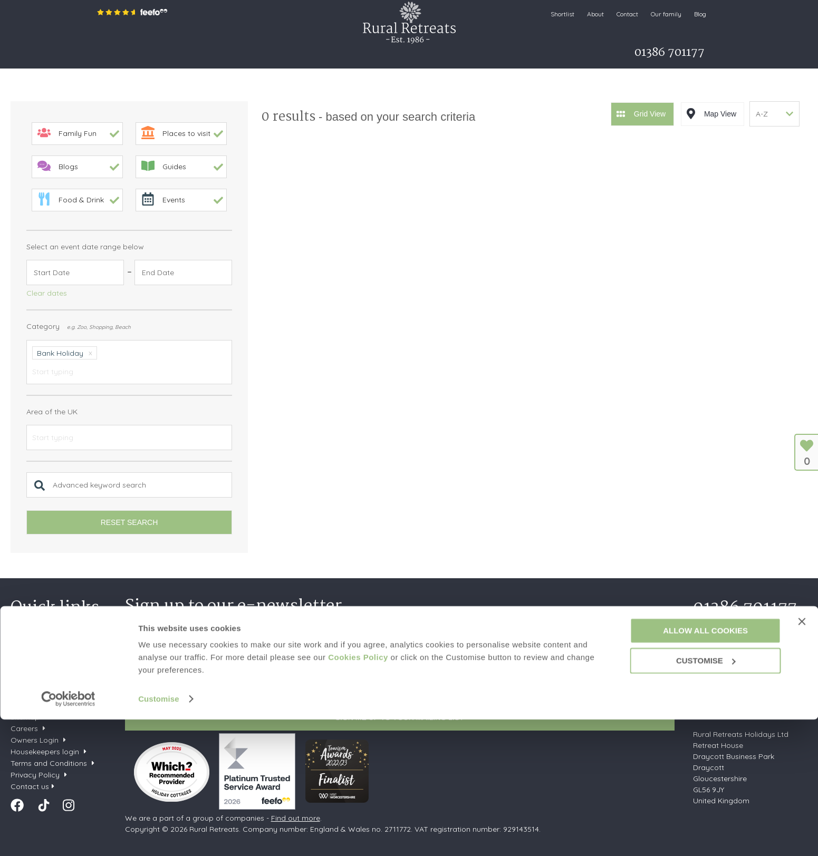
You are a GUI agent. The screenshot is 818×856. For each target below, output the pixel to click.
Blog (700, 14)
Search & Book (162, 55)
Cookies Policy (358, 793)
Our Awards (31, 705)
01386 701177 (745, 608)
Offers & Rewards (302, 55)
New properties (38, 647)
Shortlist (562, 14)
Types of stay (35, 682)
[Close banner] (801, 758)
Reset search (129, 522)
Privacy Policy (288, 693)
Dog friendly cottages (49, 670)
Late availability (38, 659)
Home (109, 55)
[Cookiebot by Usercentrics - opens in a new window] (68, 835)
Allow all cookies (705, 767)
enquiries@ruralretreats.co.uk (744, 712)
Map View (720, 113)
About (595, 14)
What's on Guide (384, 55)
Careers (24, 728)
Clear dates (46, 293)
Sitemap (25, 717)
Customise (158, 835)
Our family (666, 14)
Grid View (650, 113)
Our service (31, 693)
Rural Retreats (409, 22)
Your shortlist (33, 635)
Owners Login (35, 740)
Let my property (458, 55)
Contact (627, 14)
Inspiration (229, 55)
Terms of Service (344, 693)
